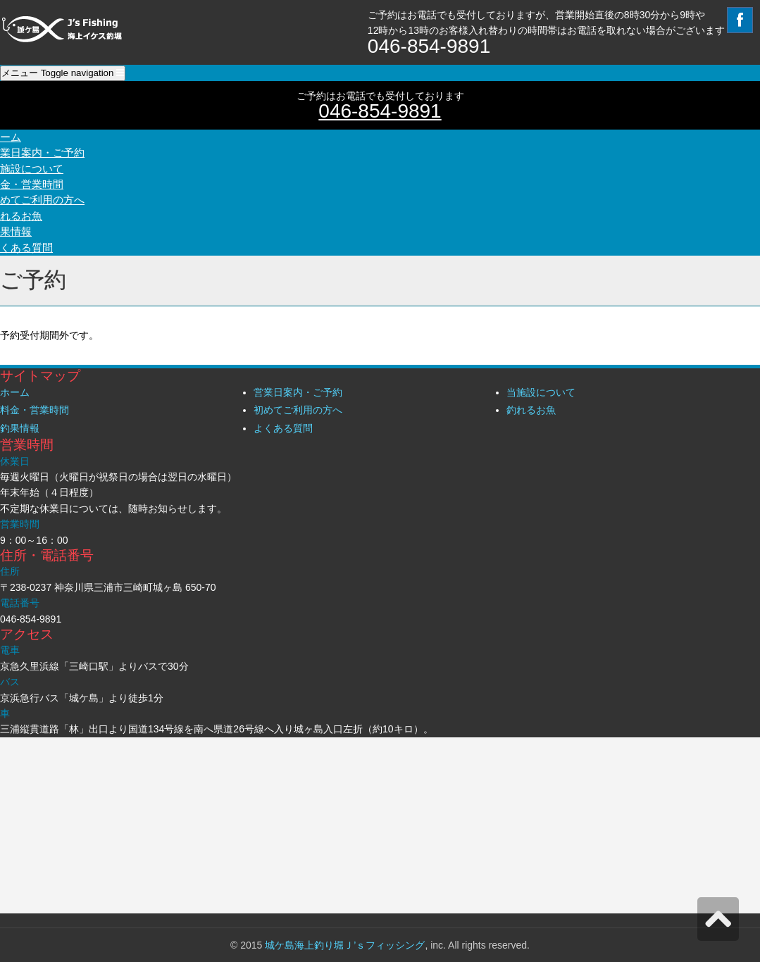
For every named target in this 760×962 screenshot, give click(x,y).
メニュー (62, 73)
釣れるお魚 (531, 410)
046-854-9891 (379, 111)
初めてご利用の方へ (298, 410)
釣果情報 (19, 428)
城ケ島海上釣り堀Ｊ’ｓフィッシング (345, 945)
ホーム (15, 392)
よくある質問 (283, 428)
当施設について (540, 392)
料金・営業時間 (34, 410)
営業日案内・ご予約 (298, 392)
